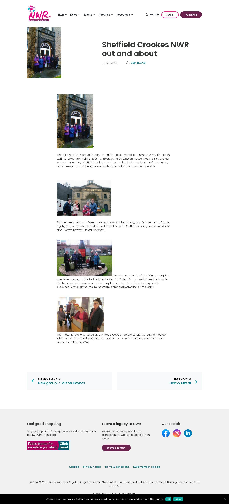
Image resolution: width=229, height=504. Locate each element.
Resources (125, 15)
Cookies (74, 467)
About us (106, 15)
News (75, 15)
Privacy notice (92, 467)
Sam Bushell (138, 63)
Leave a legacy (116, 447)
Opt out (178, 499)
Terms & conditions (117, 467)
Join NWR (191, 14)
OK (168, 499)
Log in (170, 14)
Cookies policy (156, 499)
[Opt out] (225, 499)
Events (89, 15)
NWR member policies (146, 467)
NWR (62, 15)
